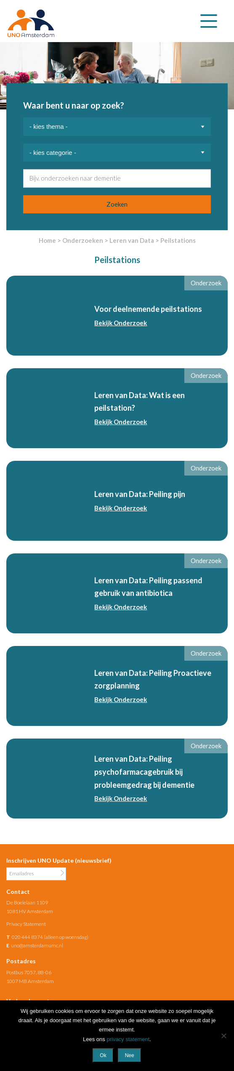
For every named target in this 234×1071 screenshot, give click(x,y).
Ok (103, 1055)
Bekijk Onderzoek (120, 323)
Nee (129, 1055)
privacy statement (127, 1039)
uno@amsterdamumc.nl (37, 945)
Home (47, 240)
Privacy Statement (26, 924)
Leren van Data (131, 240)
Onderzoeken (82, 240)
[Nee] (223, 1035)
